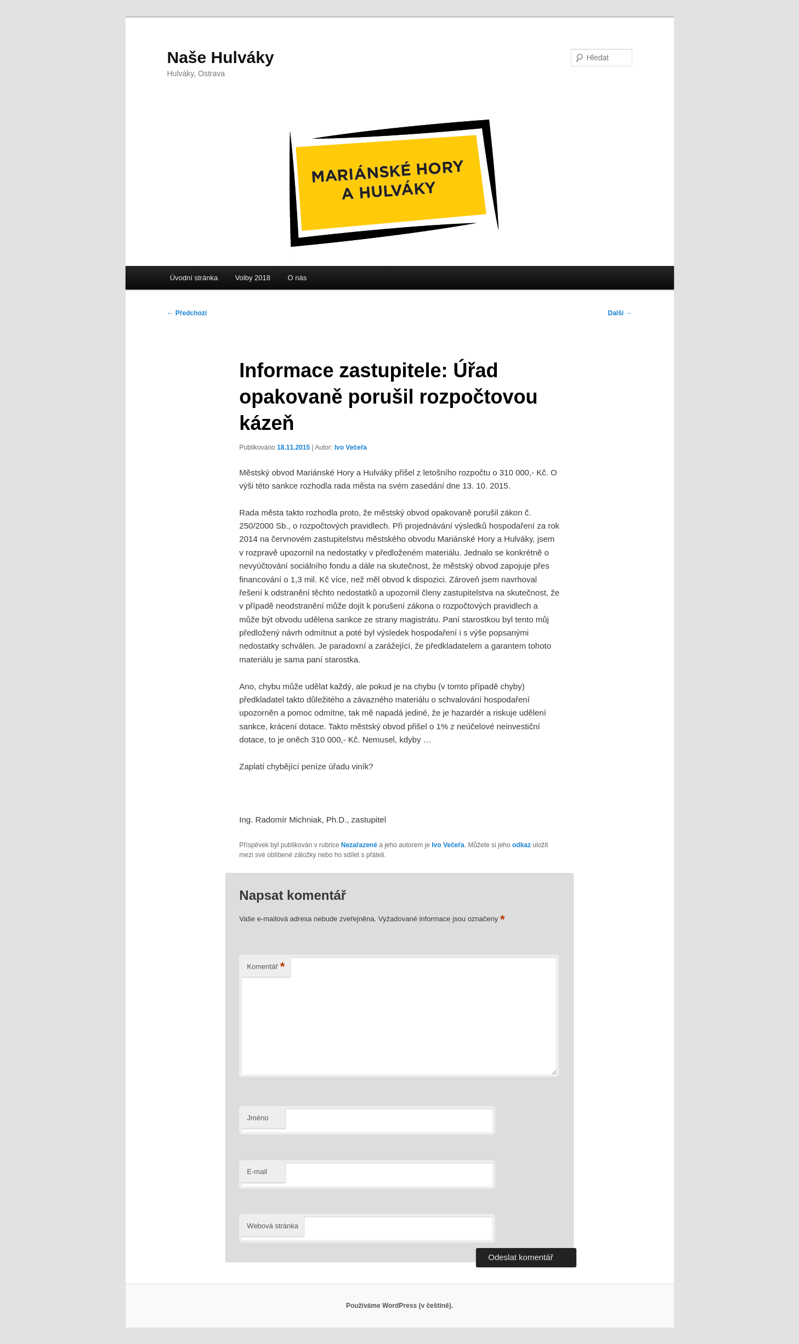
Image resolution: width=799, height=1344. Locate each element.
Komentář (266, 967)
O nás (297, 278)
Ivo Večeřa (351, 447)
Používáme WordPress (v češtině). (399, 1305)
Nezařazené (359, 845)
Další (620, 313)
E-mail (257, 1171)
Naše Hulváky (220, 57)
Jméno (257, 1118)
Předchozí (187, 313)
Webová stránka (272, 1226)
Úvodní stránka (194, 278)
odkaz (521, 845)
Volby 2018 (252, 278)
